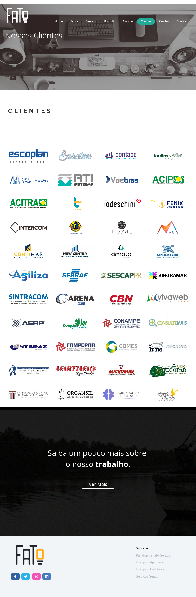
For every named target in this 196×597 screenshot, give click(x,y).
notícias (128, 21)
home (59, 21)
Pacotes (164, 21)
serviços (91, 21)
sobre (74, 21)
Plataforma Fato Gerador (153, 555)
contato (182, 21)
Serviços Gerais (147, 576)
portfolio (109, 21)
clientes (146, 21)
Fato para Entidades (150, 569)
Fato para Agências (149, 562)
